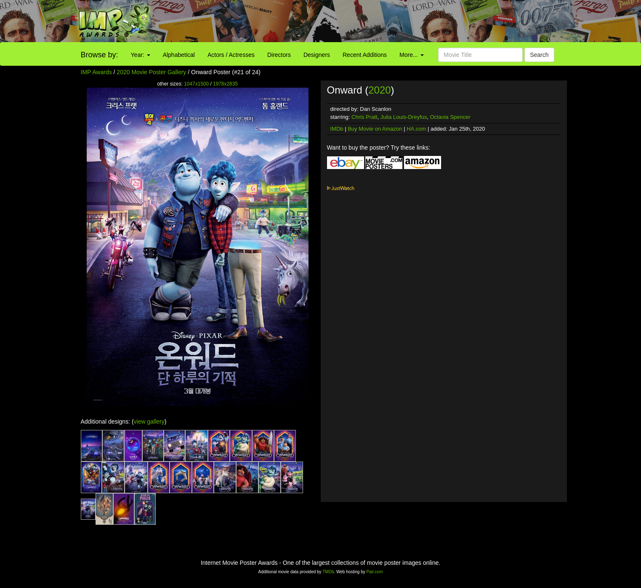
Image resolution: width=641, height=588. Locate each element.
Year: (140, 54)
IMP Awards (96, 72)
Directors (279, 54)
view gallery (149, 421)
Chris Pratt (364, 117)
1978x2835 (225, 84)
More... (411, 54)
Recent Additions (365, 54)
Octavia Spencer (450, 117)
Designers (316, 54)
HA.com (416, 129)
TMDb (328, 571)
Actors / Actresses (231, 54)
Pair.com (375, 571)
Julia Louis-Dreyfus (403, 117)
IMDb (336, 129)
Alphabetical (179, 54)
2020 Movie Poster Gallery (151, 72)
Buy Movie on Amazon (375, 129)
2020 (379, 90)
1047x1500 (196, 84)
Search (539, 54)
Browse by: (99, 55)
